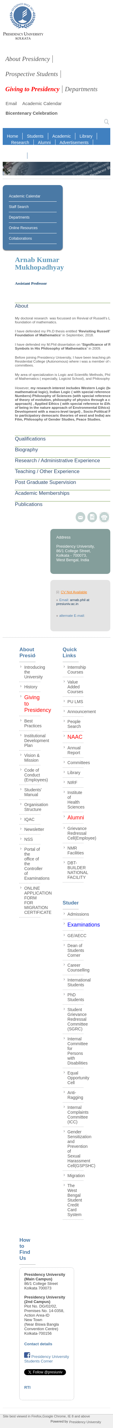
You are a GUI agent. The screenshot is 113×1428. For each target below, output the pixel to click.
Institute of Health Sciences (76, 799)
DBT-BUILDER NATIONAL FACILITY (77, 870)
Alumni (44, 142)
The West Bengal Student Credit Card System (74, 1200)
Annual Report (74, 750)
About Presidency (27, 58)
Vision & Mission (31, 758)
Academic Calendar (42, 103)
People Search (74, 724)
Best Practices (33, 723)
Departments (81, 89)
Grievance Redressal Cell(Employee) (81, 833)
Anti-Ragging (75, 1095)
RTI (14, 149)
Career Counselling (78, 967)
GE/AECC (76, 935)
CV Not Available (74, 592)
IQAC (79, 149)
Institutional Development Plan (36, 740)
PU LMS (75, 701)
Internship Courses (76, 669)
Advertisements (74, 142)
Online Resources (23, 228)
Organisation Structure (36, 807)
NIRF (60, 149)
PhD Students (75, 997)
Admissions (78, 914)
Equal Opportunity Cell (78, 1078)
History (30, 686)
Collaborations (20, 238)
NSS (28, 839)
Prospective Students (31, 74)
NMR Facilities (75, 850)
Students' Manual (33, 792)
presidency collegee (23, 23)
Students (35, 136)
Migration (76, 1175)
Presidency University (85, 1421)
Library (86, 136)
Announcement (81, 711)
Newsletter (34, 829)
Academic (61, 136)
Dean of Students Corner (75, 950)
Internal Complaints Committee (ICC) (78, 1114)
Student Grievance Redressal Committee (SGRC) (77, 1019)
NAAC (17, 155)
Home (12, 136)
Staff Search (19, 207)
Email (11, 103)
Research (20, 142)
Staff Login (37, 149)
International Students (79, 982)
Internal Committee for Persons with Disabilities (77, 1050)
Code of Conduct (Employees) (36, 775)
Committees (78, 762)
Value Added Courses (75, 687)
